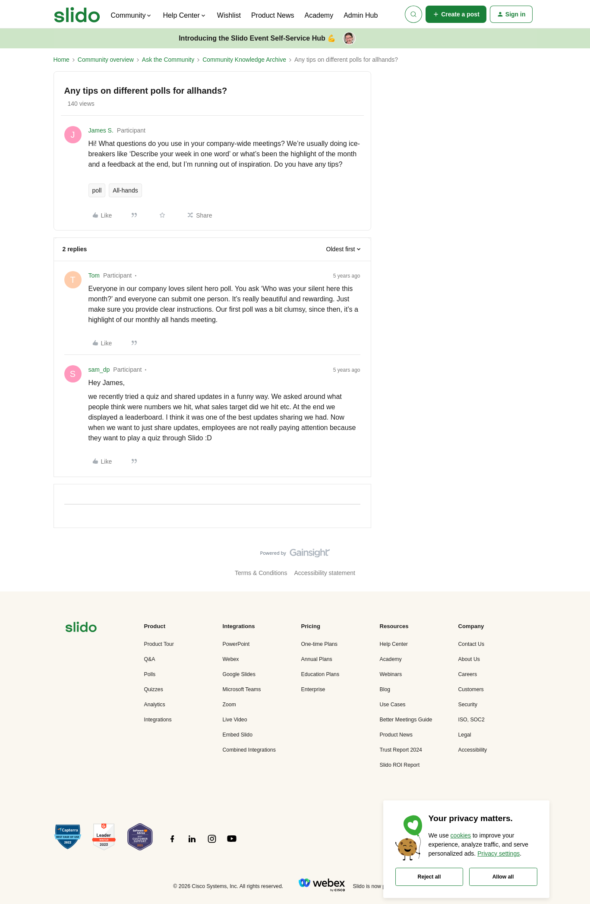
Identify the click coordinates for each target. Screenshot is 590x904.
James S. (101, 130)
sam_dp (99, 369)
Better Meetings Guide (406, 720)
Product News (272, 15)
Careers (467, 674)
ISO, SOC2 (471, 720)
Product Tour (159, 644)
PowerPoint (236, 644)
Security (467, 705)
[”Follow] (172, 843)
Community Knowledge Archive (244, 59)
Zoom (229, 705)
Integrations (158, 720)
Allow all (503, 877)
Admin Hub (361, 15)
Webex (231, 659)
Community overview (106, 59)
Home (61, 59)
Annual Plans (316, 659)
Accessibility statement (324, 572)
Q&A (149, 659)
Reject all (429, 877)
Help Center (394, 644)
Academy (318, 15)
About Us (469, 659)
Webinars (391, 674)
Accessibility (472, 750)
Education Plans (320, 674)
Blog (385, 689)
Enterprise (313, 689)
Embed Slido (237, 735)
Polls (150, 674)
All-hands (125, 190)
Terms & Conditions (261, 572)
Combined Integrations (249, 750)
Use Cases (393, 705)
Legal (464, 735)
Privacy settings (498, 853)
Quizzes (153, 689)
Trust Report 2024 (401, 750)
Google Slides (239, 674)
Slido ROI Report (400, 765)
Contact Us (471, 644)
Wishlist (229, 15)
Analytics (154, 705)
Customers (471, 689)
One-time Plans (319, 644)
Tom (94, 275)
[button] (456, 14)
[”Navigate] (81, 628)
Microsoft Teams (242, 689)
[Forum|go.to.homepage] (77, 14)
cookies (461, 835)
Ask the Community (168, 59)
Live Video (235, 720)
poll (97, 190)
